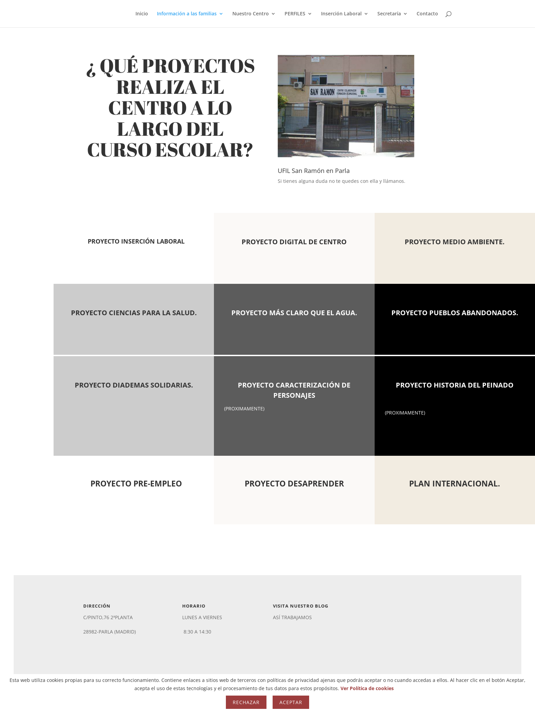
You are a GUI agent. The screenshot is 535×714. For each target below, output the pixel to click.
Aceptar (290, 702)
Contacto (427, 14)
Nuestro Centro (250, 14)
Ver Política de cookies (367, 688)
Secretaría (389, 14)
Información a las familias (187, 14)
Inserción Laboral (341, 14)
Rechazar (246, 702)
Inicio (141, 14)
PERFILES (295, 14)
